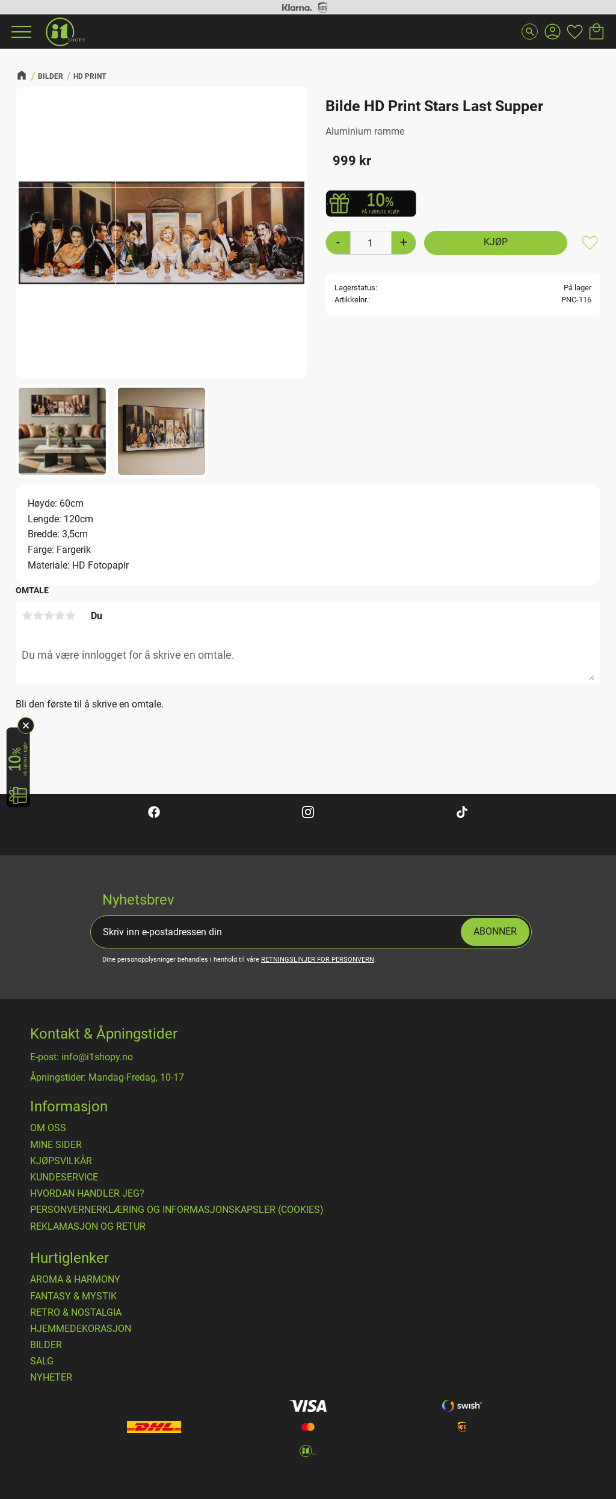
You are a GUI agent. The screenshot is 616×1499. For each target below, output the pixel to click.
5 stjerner (70, 615)
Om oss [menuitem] (48, 1128)
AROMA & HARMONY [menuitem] (75, 1279)
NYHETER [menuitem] (51, 1377)
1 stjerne (27, 615)
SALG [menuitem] (42, 1361)
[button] (19, 31)
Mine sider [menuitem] (56, 1145)
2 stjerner (37, 615)
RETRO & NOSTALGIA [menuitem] (76, 1312)
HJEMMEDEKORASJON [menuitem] (80, 1328)
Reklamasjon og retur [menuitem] (88, 1226)
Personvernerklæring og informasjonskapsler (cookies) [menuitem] (177, 1209)
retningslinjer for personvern (317, 959)
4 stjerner (59, 615)
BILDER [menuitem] (46, 1345)
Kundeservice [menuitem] (64, 1177)
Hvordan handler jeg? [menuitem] (87, 1193)
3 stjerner (48, 615)
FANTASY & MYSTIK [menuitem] (73, 1296)
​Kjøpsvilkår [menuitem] (61, 1161)
